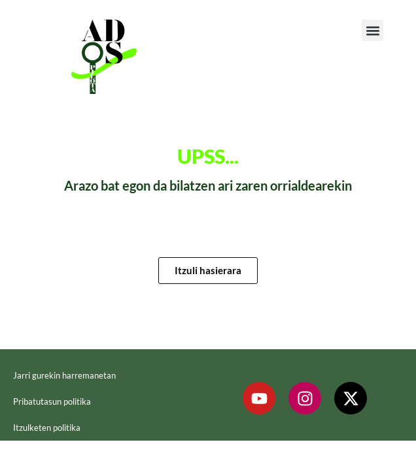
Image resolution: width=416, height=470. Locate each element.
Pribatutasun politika (52, 401)
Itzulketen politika (46, 427)
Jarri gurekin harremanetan (64, 375)
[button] (372, 30)
